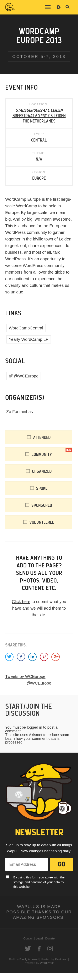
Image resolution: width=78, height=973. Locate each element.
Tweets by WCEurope (25, 676)
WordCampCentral (26, 328)
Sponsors (49, 917)
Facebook (39, 948)
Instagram (50, 948)
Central (39, 140)
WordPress (47, 963)
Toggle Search (67, 7)
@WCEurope (26, 376)
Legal (39, 938)
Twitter (28, 948)
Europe (39, 178)
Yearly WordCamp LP (28, 339)
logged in (34, 727)
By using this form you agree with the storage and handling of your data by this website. (38, 882)
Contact (28, 938)
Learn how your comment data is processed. (32, 740)
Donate (50, 938)
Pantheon (61, 959)
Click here (21, 601)
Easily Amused (29, 959)
